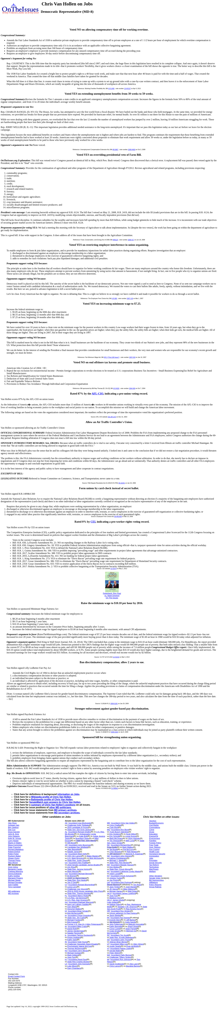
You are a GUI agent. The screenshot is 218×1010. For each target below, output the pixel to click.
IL (65, 935)
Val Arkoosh (114, 922)
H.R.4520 (116, 388)
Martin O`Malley (15, 843)
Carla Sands (130, 922)
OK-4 (109, 900)
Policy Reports (155, 885)
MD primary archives (65, 810)
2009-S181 (114, 703)
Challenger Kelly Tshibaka (78, 825)
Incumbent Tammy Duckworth (80, 935)
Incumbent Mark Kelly (77, 854)
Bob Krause (72, 922)
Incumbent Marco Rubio (78, 896)
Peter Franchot (14, 847)
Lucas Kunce (130, 836)
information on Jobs (68, 794)
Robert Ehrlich (14, 852)
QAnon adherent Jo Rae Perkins (123, 913)
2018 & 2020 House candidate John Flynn (85, 891)
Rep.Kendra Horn (133, 909)
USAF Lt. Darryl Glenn (76, 878)
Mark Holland (73, 955)
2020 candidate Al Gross (77, 827)
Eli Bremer (71, 876)
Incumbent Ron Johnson (120, 959)
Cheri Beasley (115, 852)
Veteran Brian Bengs (118, 942)
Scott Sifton (131, 834)
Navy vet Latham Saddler (78, 904)
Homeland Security (157, 854)
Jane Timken (115, 887)
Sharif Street (133, 926)
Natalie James (73, 852)
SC (108, 935)
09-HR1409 (118, 516)
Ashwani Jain (13, 825)
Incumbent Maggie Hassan (122, 865)
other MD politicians (60, 807)
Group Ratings (155, 887)
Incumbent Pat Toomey (120, 918)
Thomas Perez (14, 860)
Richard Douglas (15, 882)
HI (66, 911)
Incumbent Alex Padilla (78, 863)
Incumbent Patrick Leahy (120, 948)
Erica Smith (112, 847)
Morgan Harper (116, 891)
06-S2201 (122, 483)
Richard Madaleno (16, 849)
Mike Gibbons (129, 889)
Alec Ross (12, 823)
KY (66, 959)
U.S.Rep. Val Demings (76, 898)
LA (66, 964)
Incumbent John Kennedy (79, 964)
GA (66, 902)
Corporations (154, 827)
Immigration (154, 856)
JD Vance (114, 889)
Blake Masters (93, 856)
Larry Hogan (13, 841)
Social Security (155, 863)
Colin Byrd (114, 827)
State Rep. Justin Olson (77, 860)
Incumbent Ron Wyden (120, 911)
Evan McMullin (132, 946)
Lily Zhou (71, 867)
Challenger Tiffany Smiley (120, 957)
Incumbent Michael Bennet (80, 874)
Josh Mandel (131, 887)
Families (152, 841)
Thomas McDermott (75, 948)
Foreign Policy (155, 843)
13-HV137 (127, 88)
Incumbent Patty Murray (121, 955)
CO (66, 874)
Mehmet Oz (131, 931)
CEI (93, 521)
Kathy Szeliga (14, 876)
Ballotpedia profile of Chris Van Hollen (52, 799)
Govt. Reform (154, 847)
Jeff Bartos (130, 920)
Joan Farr (71, 957)
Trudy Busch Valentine (119, 832)
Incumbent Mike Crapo (77, 926)
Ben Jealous (13, 827)
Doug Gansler (14, 832)
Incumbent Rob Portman (121, 882)
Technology (154, 867)
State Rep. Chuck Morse (120, 869)
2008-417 (131, 240)
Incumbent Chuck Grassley (79, 915)
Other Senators (155, 876)
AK (66, 823)
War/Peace (153, 869)
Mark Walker (127, 847)
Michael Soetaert (74, 953)
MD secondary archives (67, 812)
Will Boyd (71, 843)
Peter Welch (115, 953)
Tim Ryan (137, 885)
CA (66, 863)
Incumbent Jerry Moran (78, 951)
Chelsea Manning (15, 871)
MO (108, 830)
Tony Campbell (14, 887)
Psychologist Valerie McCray (79, 946)
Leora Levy (72, 887)
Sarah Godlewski (117, 964)
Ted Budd (114, 849)
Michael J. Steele (117, 860)
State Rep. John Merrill (86, 841)
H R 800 (114, 298)
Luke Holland (112, 902)
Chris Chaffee (115, 825)
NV (108, 871)
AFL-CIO (97, 393)
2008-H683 (131, 149)
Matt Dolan (132, 891)
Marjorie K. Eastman (134, 854)
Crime (151, 830)
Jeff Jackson (115, 854)
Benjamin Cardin (15, 869)
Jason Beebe (115, 915)
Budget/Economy (156, 823)
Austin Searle (115, 946)
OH (108, 882)
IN (66, 942)
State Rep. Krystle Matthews (122, 937)
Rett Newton (132, 852)
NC (108, 845)
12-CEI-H (113, 568)
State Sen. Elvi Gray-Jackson (79, 830)
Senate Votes (154, 878)
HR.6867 (115, 149)
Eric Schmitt (115, 836)
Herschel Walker (74, 909)
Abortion (152, 821)
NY (108, 876)
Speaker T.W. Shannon (127, 907)
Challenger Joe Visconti (77, 889)
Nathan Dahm (115, 904)
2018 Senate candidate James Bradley (83, 865)
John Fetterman (116, 924)
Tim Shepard (115, 841)
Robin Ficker (13, 854)
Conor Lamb (115, 929)
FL (66, 896)
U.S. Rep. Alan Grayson (77, 900)
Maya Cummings (15, 845)
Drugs (151, 832)
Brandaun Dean (82, 838)
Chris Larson (115, 966)
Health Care (154, 852)
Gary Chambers (74, 968)
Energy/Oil (153, 836)
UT (108, 944)
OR (108, 911)
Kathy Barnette (116, 926)
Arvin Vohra (13, 867)
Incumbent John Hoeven (121, 856)
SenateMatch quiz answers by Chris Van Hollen (54, 802)
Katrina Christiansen (118, 858)
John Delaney (14, 836)
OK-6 (109, 893)
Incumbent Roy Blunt (120, 830)
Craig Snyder (115, 931)
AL (66, 832)
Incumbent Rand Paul (77, 959)
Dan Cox (12, 830)
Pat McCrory (128, 849)
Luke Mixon (72, 966)
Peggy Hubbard (73, 937)
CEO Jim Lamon (74, 856)
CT (66, 885)
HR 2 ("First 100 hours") (111, 357)
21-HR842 (114, 788)
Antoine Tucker (116, 878)
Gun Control (154, 849)
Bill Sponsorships (156, 880)
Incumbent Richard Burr (121, 845)
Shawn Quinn (13, 858)
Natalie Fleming (73, 933)
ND (108, 856)
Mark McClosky (116, 838)
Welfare (152, 871)
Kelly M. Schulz (14, 838)
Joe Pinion (114, 880)
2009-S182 (114, 732)
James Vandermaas (75, 931)
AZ (66, 854)
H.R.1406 (111, 88)
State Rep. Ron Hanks (76, 880)
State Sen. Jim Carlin (76, 918)
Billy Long (130, 841)
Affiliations (153, 882)
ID (66, 926)
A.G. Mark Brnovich (75, 858)
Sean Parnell (130, 929)
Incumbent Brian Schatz (78, 911)
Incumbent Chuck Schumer (122, 876)
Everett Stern (115, 920)
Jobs (151, 858)
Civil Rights (154, 825)
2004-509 (132, 388)
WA (108, 955)
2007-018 (132, 357)
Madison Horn (115, 898)
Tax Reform (154, 865)
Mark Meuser (72, 871)
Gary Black (72, 907)
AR (66, 845)
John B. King (13, 834)
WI (108, 959)
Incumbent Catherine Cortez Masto (125, 871)
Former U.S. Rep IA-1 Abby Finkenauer (84, 924)
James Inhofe (118, 900)
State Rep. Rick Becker (119, 863)
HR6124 (115, 240)
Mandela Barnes (133, 966)
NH (108, 865)
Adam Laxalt (115, 874)
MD (108, 823)
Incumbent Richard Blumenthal (81, 885)
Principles (153, 860)
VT (108, 948)
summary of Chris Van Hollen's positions (53, 805)
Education (153, 834)
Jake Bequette (73, 849)
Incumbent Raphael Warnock (81, 902)
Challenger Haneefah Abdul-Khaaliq (82, 944)
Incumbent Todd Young (77, 942)
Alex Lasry (133, 964)
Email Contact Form (16, 976)
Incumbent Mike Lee (119, 944)
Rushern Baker (14, 856)
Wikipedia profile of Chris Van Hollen (51, 797)
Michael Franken (74, 920)
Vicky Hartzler (134, 838)
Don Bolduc (114, 867)
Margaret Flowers (15, 878)
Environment (154, 838)
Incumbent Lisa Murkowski (79, 823)
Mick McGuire (95, 858)
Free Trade (153, 845)
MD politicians (14, 891)
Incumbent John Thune (120, 940)
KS (66, 951)
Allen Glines (138, 944)
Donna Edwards (15, 874)
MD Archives (13, 893)
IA (66, 915)
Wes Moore (13, 863)
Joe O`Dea (72, 882)
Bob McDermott (73, 913)
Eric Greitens (115, 834)
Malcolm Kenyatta (136, 924)
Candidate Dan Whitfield (77, 847)
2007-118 (130, 298)
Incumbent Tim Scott (119, 935)
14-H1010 (116, 657)
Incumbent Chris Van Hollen (123, 823)
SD (108, 940)
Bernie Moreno (113, 885)
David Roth (72, 929)
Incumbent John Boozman (80, 845)
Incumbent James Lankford (123, 893)
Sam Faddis (13, 885)
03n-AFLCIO (112, 417)
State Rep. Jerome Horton (78, 869)
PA (108, 918)
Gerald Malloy (115, 951)
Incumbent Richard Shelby (79, 832)
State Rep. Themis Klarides (78, 893)
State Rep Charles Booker (78, 962)
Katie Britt (83, 836)
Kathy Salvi (72, 940)
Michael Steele (14, 880)
